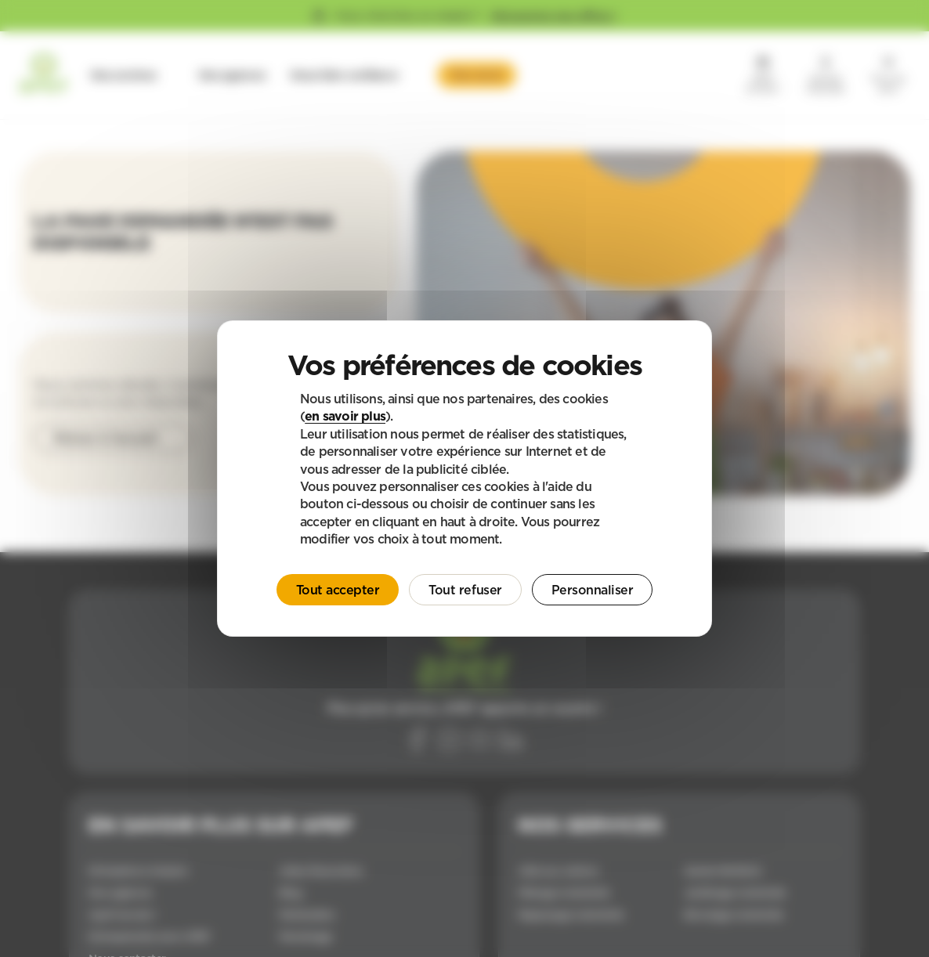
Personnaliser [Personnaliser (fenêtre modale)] (592, 589)
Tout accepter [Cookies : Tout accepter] (338, 589)
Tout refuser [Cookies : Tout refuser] (464, 589)
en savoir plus (345, 415)
